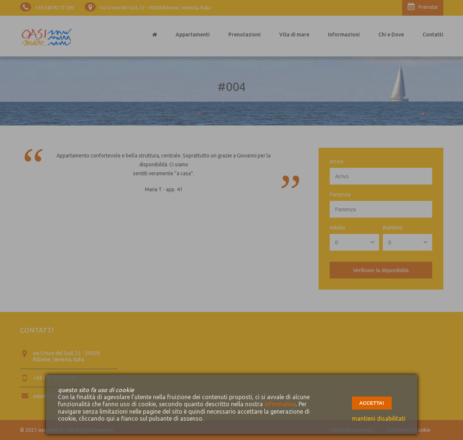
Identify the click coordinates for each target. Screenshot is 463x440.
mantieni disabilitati (378, 418)
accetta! (371, 403)
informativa (280, 404)
